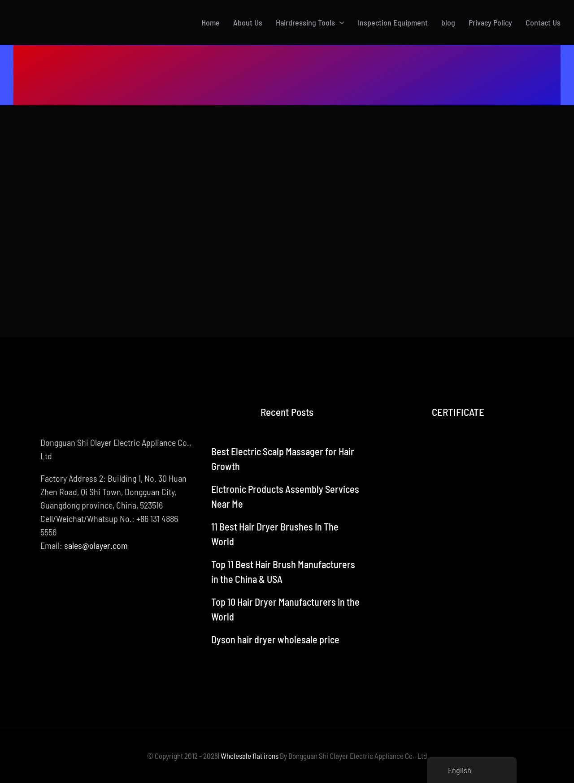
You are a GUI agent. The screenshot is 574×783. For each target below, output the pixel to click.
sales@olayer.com (96, 545)
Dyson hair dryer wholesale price (275, 639)
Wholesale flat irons (249, 755)
